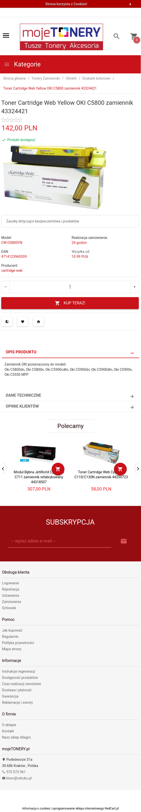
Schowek (9, 608)
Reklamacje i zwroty (17, 702)
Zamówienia (11, 602)
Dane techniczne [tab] (23, 395)
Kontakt (8, 731)
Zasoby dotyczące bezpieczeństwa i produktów (42, 221)
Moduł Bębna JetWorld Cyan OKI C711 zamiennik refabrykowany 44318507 (39, 477)
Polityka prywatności (18, 643)
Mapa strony (11, 649)
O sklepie (9, 725)
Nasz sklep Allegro (16, 737)
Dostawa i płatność (17, 690)
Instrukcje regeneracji (18, 671)
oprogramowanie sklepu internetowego (78, 808)
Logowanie (10, 583)
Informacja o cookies (36, 808)
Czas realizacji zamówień (21, 684)
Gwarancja (10, 696)
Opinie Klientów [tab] (22, 406)
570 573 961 (14, 772)
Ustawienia (10, 595)
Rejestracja (10, 589)
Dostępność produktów (20, 678)
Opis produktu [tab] (21, 352)
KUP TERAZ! (70, 303)
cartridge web (11, 270)
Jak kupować (12, 630)
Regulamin (10, 637)
